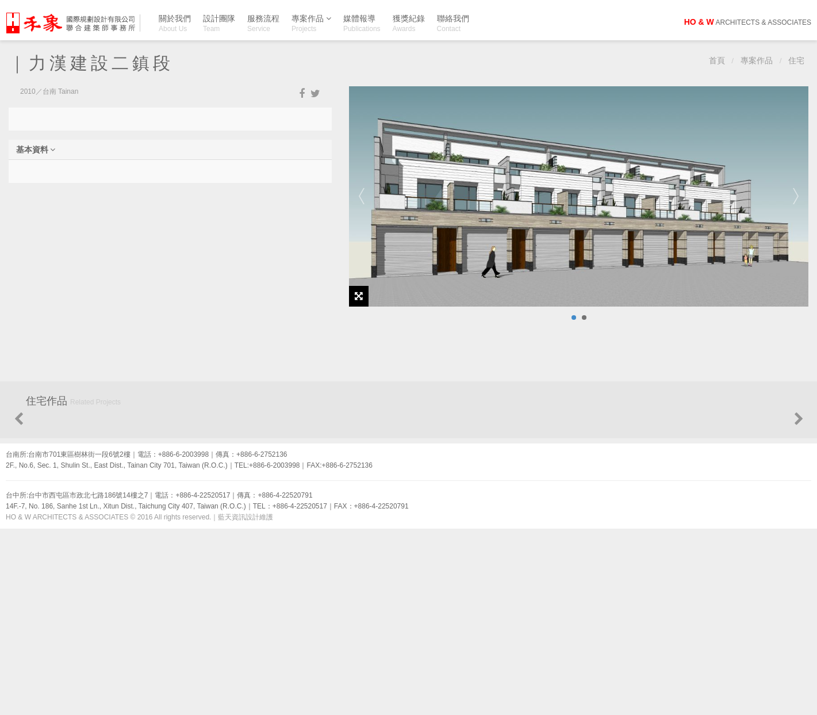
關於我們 (175, 23)
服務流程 (263, 23)
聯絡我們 (453, 23)
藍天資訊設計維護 (245, 703)
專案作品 (311, 21)
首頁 (717, 60)
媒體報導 (362, 23)
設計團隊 (219, 23)
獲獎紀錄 (409, 23)
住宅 (796, 60)
